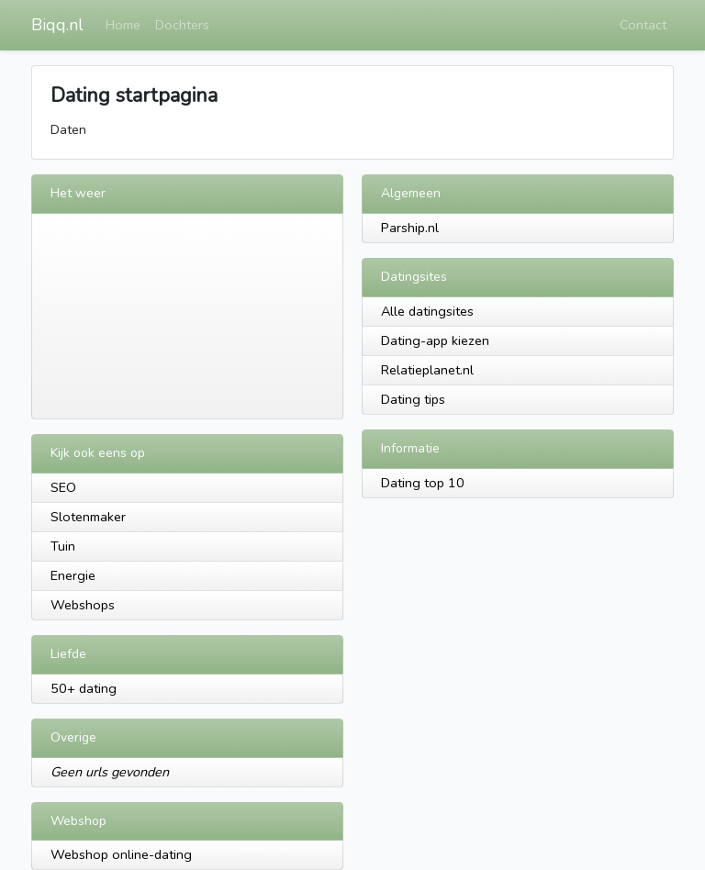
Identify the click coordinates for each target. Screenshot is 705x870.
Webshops (82, 605)
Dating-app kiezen (435, 340)
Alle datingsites (427, 311)
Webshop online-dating (121, 854)
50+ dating (83, 688)
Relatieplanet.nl (427, 370)
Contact (643, 25)
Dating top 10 (422, 483)
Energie (72, 575)
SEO (63, 487)
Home (123, 25)
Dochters (182, 25)
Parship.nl (410, 227)
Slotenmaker (88, 517)
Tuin (62, 546)
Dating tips (413, 399)
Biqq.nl (57, 25)
